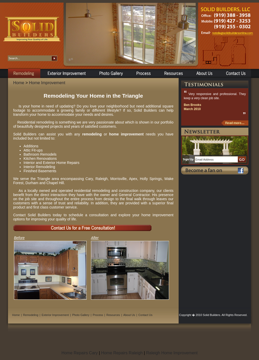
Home (18, 83)
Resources (113, 314)
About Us (129, 314)
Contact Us (145, 314)
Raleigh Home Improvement (171, 353)
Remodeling (30, 314)
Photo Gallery (80, 314)
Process (98, 314)
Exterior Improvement (55, 314)
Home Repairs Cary (80, 353)
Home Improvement (47, 83)
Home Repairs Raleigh (122, 353)
